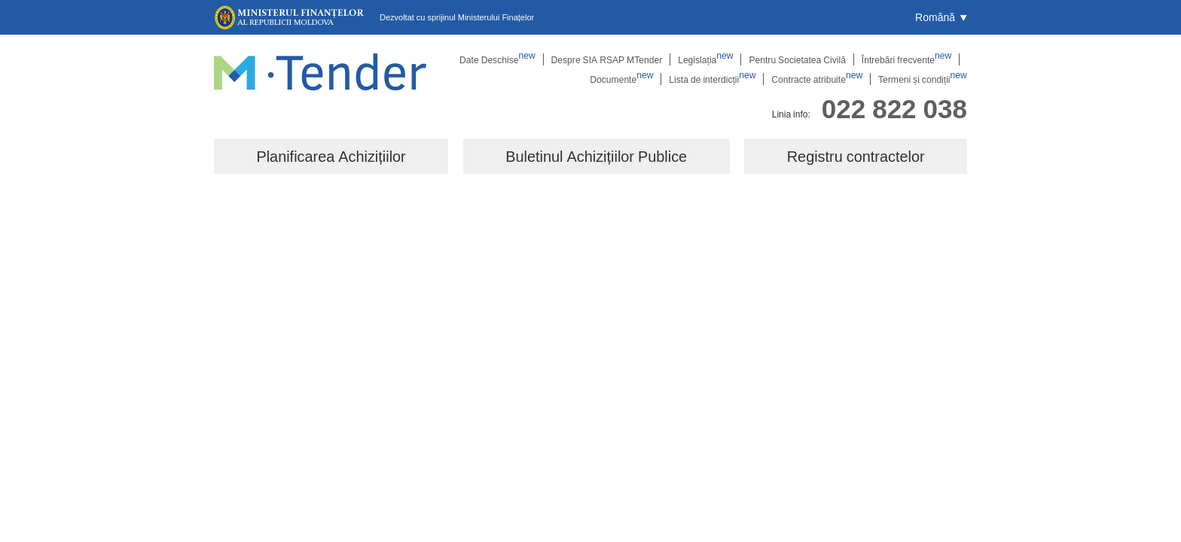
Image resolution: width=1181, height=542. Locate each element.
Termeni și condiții (923, 79)
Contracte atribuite (819, 79)
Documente (624, 79)
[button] (941, 17)
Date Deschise (500, 59)
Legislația (706, 59)
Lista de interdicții (714, 79)
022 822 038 (894, 108)
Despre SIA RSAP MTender (609, 59)
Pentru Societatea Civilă (798, 59)
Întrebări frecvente (906, 59)
